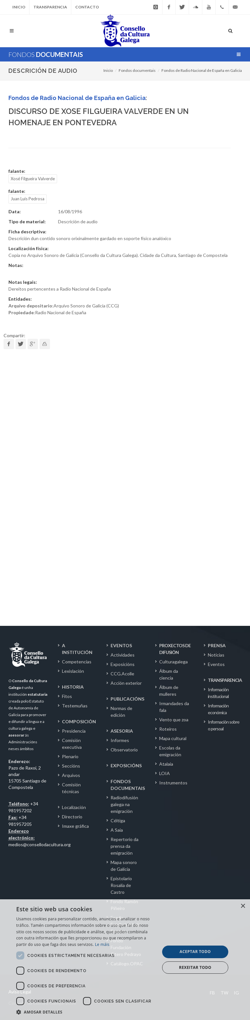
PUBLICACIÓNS (127, 699)
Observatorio (124, 749)
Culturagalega (173, 661)
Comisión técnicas (71, 788)
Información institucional (218, 693)
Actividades (123, 655)
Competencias (76, 661)
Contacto (87, 7)
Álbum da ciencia (168, 674)
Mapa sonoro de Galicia (124, 865)
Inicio (18, 7)
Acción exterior (126, 683)
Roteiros (168, 729)
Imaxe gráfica (75, 826)
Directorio (72, 816)
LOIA (164, 773)
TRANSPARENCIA (225, 680)
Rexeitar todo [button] (195, 967)
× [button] (242, 906)
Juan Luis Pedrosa (27, 198)
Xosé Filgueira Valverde (33, 178)
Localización (74, 807)
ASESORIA (122, 731)
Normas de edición (121, 711)
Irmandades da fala (174, 707)
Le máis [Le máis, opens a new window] (102, 944)
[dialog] (125, 959)
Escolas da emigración (170, 751)
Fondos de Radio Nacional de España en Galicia (201, 70)
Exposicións (123, 664)
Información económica (218, 709)
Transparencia (50, 7)
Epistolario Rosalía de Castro (121, 885)
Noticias (216, 655)
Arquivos (71, 775)
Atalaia (166, 764)
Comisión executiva (72, 743)
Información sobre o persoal (223, 725)
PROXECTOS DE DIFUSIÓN (175, 649)
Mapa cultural (172, 738)
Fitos (67, 696)
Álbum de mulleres (168, 690)
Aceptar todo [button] (195, 951)
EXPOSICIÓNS (126, 765)
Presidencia (74, 731)
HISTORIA (73, 687)
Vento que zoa (173, 719)
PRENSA (217, 645)
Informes (120, 740)
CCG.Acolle (122, 673)
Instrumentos (173, 782)
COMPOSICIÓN (79, 721)
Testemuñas (75, 705)
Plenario (70, 756)
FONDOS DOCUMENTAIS (128, 785)
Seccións (71, 766)
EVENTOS (121, 645)
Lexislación (73, 671)
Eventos (216, 664)
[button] (86, 1012)
